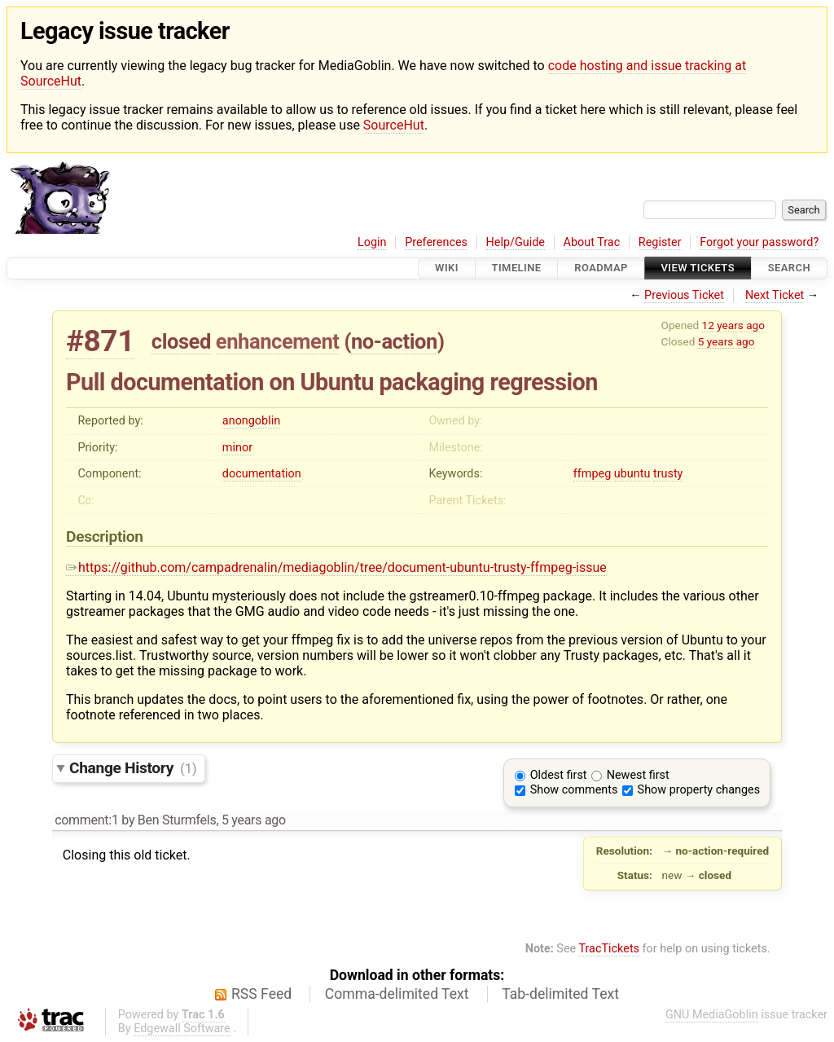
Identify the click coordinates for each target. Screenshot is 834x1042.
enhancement (278, 341)
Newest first (638, 775)
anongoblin (251, 421)
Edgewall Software (182, 1028)
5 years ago (726, 341)
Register (660, 242)
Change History (132, 767)
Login (372, 242)
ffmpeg (592, 474)
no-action (394, 341)
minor (237, 448)
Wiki (447, 268)
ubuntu (632, 474)
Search (789, 268)
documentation (261, 474)
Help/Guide (515, 242)
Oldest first (558, 775)
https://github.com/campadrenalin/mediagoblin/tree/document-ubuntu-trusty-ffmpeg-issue (336, 567)
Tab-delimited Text (560, 994)
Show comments (574, 790)
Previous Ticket (684, 295)
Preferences (436, 242)
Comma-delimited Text (397, 994)
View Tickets (698, 268)
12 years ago (733, 325)
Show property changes (699, 790)
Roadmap (601, 268)
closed (181, 341)
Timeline (517, 268)
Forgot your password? (759, 242)
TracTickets (608, 949)
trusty (668, 474)
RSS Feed (261, 994)
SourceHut (393, 125)
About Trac (592, 242)
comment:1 (86, 820)
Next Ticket (774, 295)
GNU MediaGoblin (711, 1015)
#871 (100, 340)
